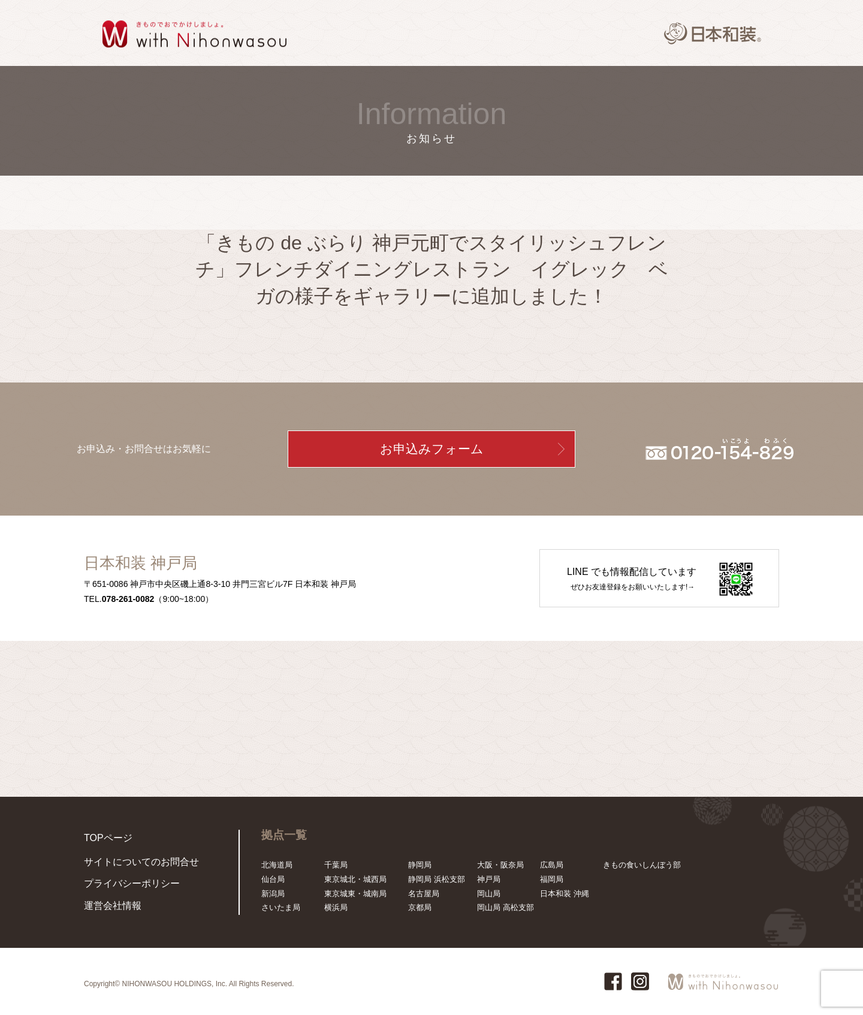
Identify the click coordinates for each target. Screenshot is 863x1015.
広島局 (551, 864)
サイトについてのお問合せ (130, 869)
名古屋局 (423, 893)
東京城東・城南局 (355, 893)
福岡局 (551, 879)
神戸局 (488, 879)
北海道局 (276, 864)
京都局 (420, 907)
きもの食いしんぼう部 (642, 864)
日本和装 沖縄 (564, 893)
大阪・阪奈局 (500, 864)
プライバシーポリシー (123, 888)
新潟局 (273, 893)
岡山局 (488, 893)
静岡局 (420, 864)
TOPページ (103, 836)
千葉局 (336, 864)
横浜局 (336, 907)
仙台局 (273, 879)
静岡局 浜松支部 (436, 879)
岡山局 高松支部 (505, 907)
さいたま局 (280, 907)
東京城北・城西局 (355, 879)
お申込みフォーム (431, 449)
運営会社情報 (107, 907)
